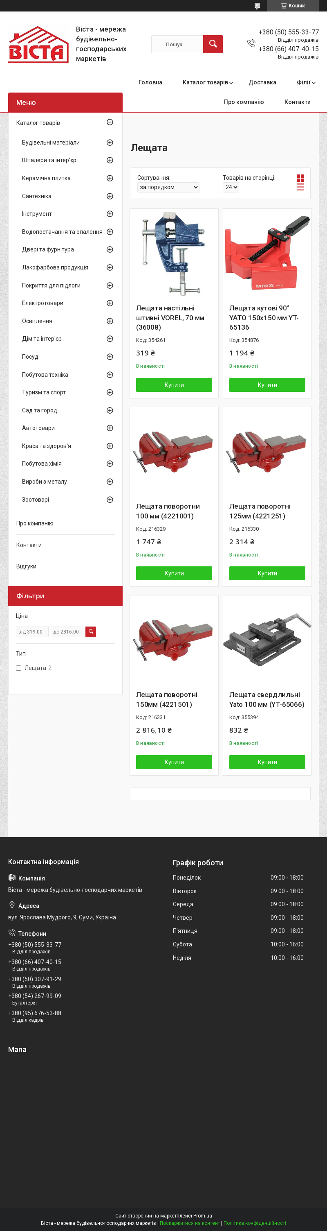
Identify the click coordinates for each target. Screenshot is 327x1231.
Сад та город (39, 410)
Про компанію (244, 102)
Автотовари (38, 428)
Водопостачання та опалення (62, 232)
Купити (174, 385)
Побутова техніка (45, 374)
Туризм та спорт (44, 392)
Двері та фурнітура (48, 249)
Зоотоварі (35, 499)
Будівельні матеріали (51, 142)
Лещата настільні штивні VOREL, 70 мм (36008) (170, 318)
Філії (304, 82)
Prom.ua (202, 1216)
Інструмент (37, 213)
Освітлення (37, 321)
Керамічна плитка (46, 178)
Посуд (30, 356)
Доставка (262, 82)
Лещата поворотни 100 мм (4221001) (168, 511)
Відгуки (26, 566)
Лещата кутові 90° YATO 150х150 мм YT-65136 (264, 318)
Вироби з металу (44, 481)
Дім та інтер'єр (42, 338)
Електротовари (42, 303)
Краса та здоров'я (46, 446)
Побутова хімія (42, 463)
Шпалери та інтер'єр (49, 160)
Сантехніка (37, 196)
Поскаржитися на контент (190, 1223)
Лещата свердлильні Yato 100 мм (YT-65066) (267, 699)
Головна (150, 82)
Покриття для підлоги (51, 285)
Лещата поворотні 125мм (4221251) (260, 511)
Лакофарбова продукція (55, 267)
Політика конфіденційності (255, 1223)
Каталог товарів (205, 82)
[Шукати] (213, 44)
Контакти (297, 102)
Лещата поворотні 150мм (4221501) (166, 699)
